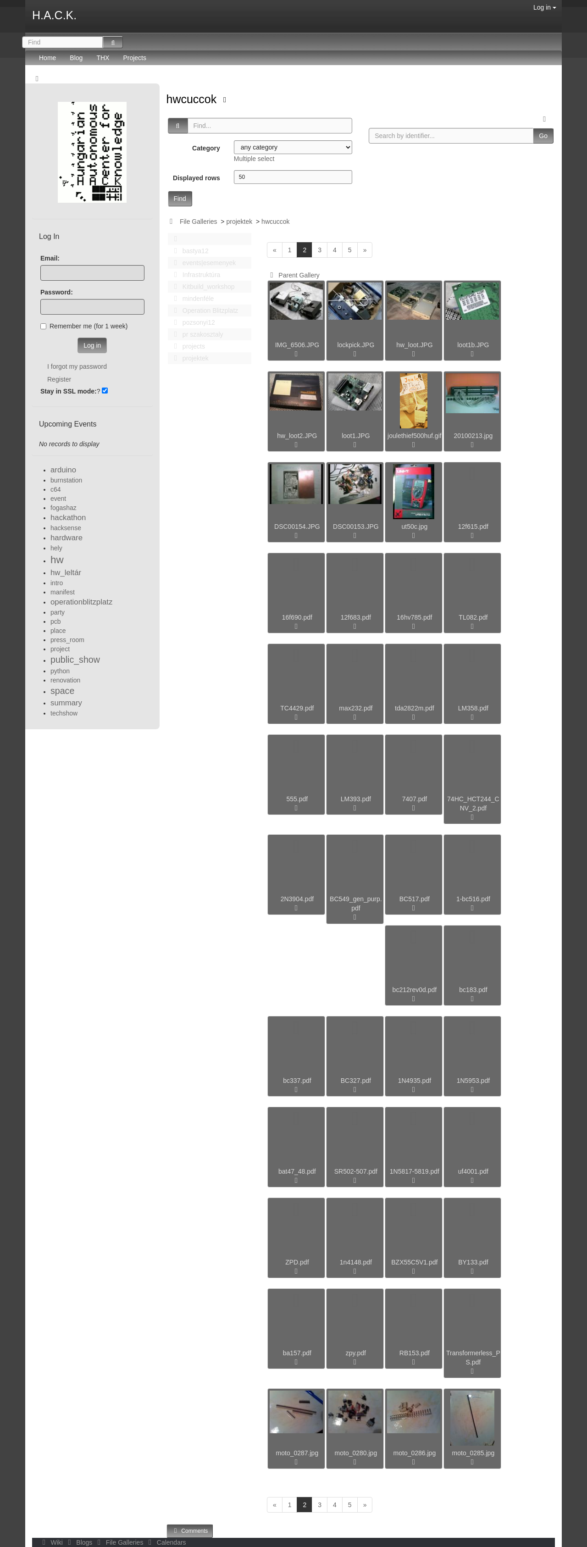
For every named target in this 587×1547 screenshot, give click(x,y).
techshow (64, 713)
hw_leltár (65, 572)
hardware (66, 537)
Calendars (165, 1542)
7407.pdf (414, 799)
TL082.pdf (473, 617)
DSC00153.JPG (356, 526)
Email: (50, 258)
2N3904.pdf (297, 899)
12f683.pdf (356, 617)
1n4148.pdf (356, 1262)
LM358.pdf (473, 708)
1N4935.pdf (414, 1080)
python (60, 671)
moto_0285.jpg (473, 1453)
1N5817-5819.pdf (414, 1171)
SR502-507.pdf (355, 1171)
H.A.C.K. (54, 15)
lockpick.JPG (355, 345)
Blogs (79, 1542)
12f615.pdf (473, 526)
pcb (55, 621)
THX (102, 57)
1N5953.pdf (473, 1080)
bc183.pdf (473, 989)
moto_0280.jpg (356, 1453)
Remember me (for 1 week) (83, 326)
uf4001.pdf (473, 1171)
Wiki (52, 1542)
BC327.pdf (356, 1080)
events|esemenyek (202, 262)
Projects (134, 57)
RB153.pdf (414, 1353)
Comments (190, 1530)
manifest (62, 592)
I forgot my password (77, 366)
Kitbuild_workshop (202, 286)
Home (47, 57)
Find (180, 198)
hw (57, 560)
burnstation (66, 480)
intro (56, 583)
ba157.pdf (297, 1353)
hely (56, 548)
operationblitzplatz (81, 602)
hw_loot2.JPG (297, 435)
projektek (239, 221)
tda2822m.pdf (414, 708)
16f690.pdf (297, 617)
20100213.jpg (473, 435)
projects (187, 346)
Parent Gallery (293, 275)
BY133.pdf (473, 1262)
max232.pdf (355, 708)
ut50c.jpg (414, 526)
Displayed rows (196, 178)
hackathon (68, 517)
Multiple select (254, 158)
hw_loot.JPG (414, 345)
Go (543, 135)
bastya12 (189, 251)
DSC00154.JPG (297, 526)
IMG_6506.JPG (297, 345)
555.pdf (297, 799)
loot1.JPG (356, 435)
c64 (55, 489)
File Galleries (198, 221)
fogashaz (63, 507)
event (58, 498)
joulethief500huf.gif (415, 435)
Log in (544, 7)
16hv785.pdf (414, 617)
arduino (63, 470)
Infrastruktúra (195, 274)
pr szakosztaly (196, 334)
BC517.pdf (414, 899)
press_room (67, 639)
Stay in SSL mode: (68, 391)
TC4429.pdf (297, 708)
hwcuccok (193, 99)
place (58, 630)
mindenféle (191, 298)
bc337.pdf (297, 1080)
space (62, 691)
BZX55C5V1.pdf (414, 1262)
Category (206, 148)
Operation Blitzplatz (203, 310)
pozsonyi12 (192, 322)
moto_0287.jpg (297, 1453)
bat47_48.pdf (297, 1171)
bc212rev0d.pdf (415, 989)
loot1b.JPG (473, 345)
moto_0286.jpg (414, 1453)
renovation (65, 680)
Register (59, 379)
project (60, 649)
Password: (56, 292)
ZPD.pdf (297, 1262)
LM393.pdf (356, 799)
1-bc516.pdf (473, 899)
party (57, 612)
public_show (75, 659)
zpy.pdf (356, 1353)
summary (66, 703)
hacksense (65, 528)
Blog (76, 57)
